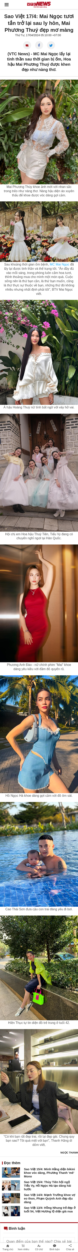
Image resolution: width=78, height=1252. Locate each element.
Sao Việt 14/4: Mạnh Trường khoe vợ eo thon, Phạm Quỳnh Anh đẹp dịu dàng (49, 1198)
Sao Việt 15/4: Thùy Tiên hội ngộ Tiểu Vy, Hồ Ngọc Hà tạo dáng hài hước (47, 1185)
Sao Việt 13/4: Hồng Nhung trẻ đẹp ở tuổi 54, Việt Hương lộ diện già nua (49, 1209)
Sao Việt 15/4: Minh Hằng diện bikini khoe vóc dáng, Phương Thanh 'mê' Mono (49, 1172)
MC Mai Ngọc (59, 264)
